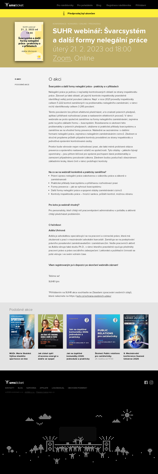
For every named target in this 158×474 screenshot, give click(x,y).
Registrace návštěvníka (118, 5)
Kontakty (9, 388)
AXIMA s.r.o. (30, 392)
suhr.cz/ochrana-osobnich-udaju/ (94, 296)
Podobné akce (22, 85)
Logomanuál (58, 388)
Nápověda (31, 388)
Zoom (62, 58)
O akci (18, 79)
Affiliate (44, 388)
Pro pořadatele (85, 5)
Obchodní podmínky (77, 388)
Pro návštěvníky (65, 5)
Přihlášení (141, 5)
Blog (98, 5)
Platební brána (42, 392)
